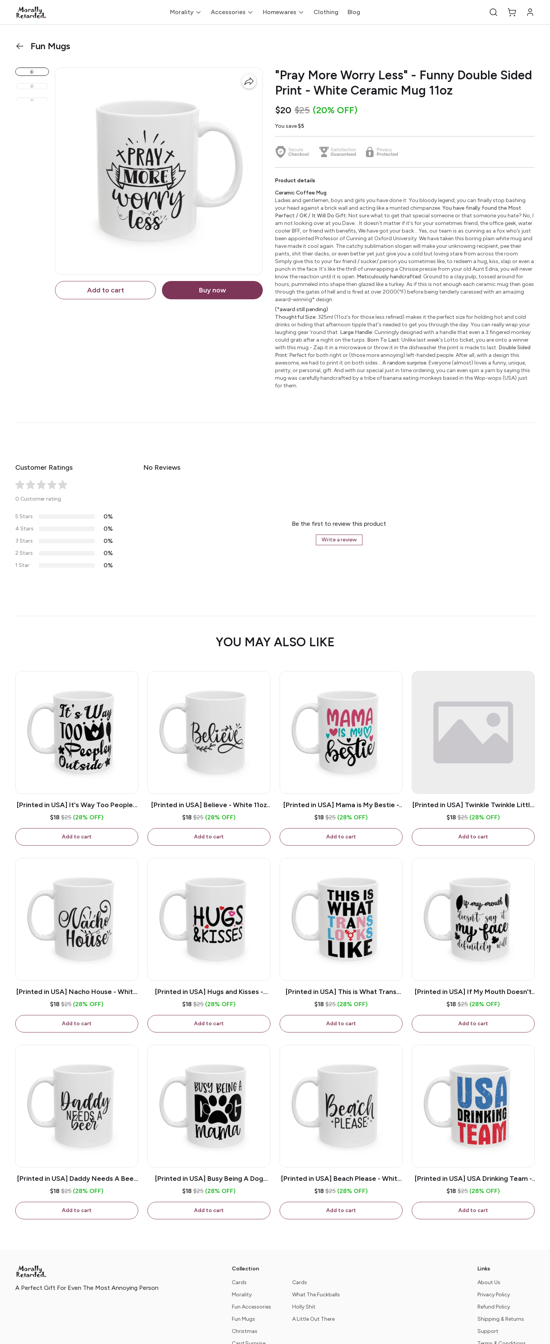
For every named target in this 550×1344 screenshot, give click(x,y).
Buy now (212, 290)
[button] (493, 12)
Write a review (339, 539)
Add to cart (105, 290)
